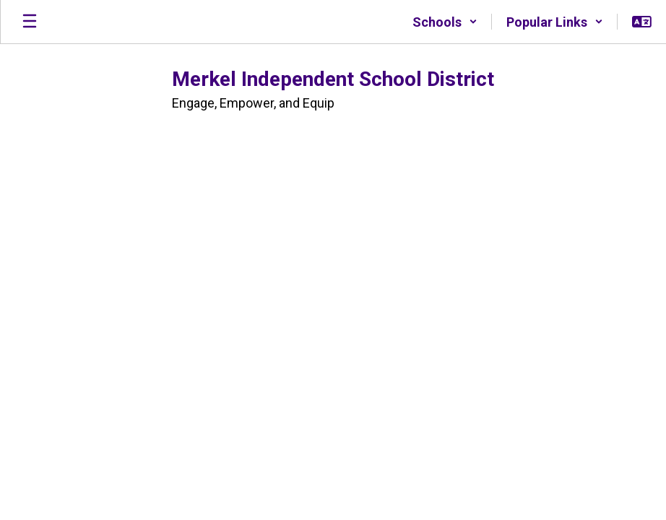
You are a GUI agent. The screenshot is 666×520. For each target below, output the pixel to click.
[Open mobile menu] (30, 21)
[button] (445, 21)
